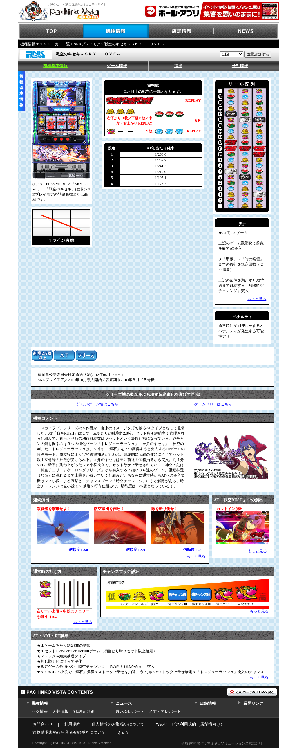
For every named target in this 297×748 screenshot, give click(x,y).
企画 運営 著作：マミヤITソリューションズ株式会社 (221, 743)
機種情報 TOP (31, 44)
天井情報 (60, 711)
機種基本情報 (55, 66)
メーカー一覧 (58, 44)
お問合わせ (42, 724)
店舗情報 (181, 31)
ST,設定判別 (84, 711)
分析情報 (240, 66)
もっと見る (195, 556)
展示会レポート (130, 711)
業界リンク (253, 703)
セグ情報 (40, 711)
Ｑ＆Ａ (123, 732)
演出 (178, 66)
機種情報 (115, 31)
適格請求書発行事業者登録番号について (69, 732)
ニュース (124, 703)
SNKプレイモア (87, 44)
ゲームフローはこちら (213, 404)
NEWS (246, 31)
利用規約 (72, 724)
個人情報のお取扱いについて (118, 724)
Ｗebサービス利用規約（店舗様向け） (190, 724)
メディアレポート (164, 711)
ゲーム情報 (117, 66)
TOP (50, 31)
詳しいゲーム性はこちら (97, 404)
